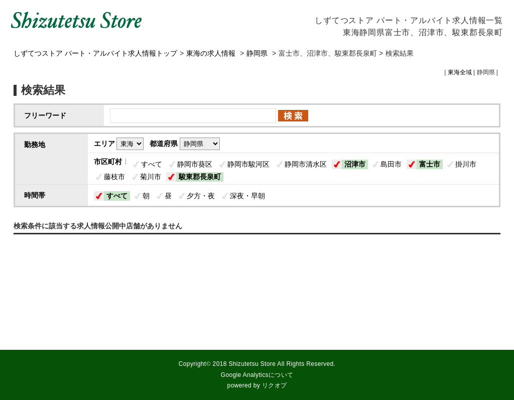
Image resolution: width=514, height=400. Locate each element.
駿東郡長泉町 (200, 177)
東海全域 (460, 72)
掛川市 (465, 164)
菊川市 (150, 177)
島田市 (391, 164)
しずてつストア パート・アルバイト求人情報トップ (95, 53)
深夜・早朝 (247, 196)
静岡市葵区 (194, 164)
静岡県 (257, 53)
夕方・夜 (201, 196)
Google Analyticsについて (257, 374)
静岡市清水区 (306, 164)
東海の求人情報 (211, 53)
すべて (151, 164)
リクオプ (274, 385)
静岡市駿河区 (248, 164)
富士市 (429, 164)
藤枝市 (114, 177)
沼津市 (354, 164)
